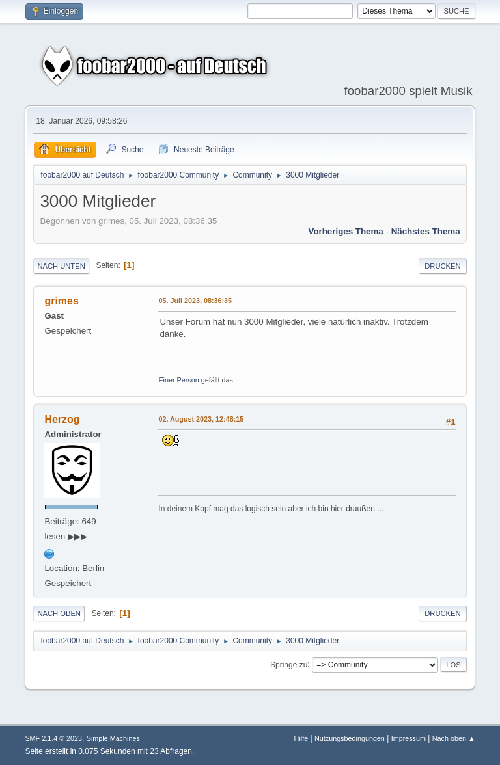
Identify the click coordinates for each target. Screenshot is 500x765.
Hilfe (301, 738)
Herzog (61, 419)
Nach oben (59, 613)
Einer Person (178, 380)
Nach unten (61, 266)
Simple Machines (113, 738)
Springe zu (288, 664)
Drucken (442, 266)
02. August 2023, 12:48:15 (200, 419)
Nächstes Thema (425, 231)
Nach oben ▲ (453, 738)
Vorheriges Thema (345, 231)
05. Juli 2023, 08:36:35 (195, 300)
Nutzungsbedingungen (349, 738)
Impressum (408, 738)
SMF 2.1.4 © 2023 (53, 738)
